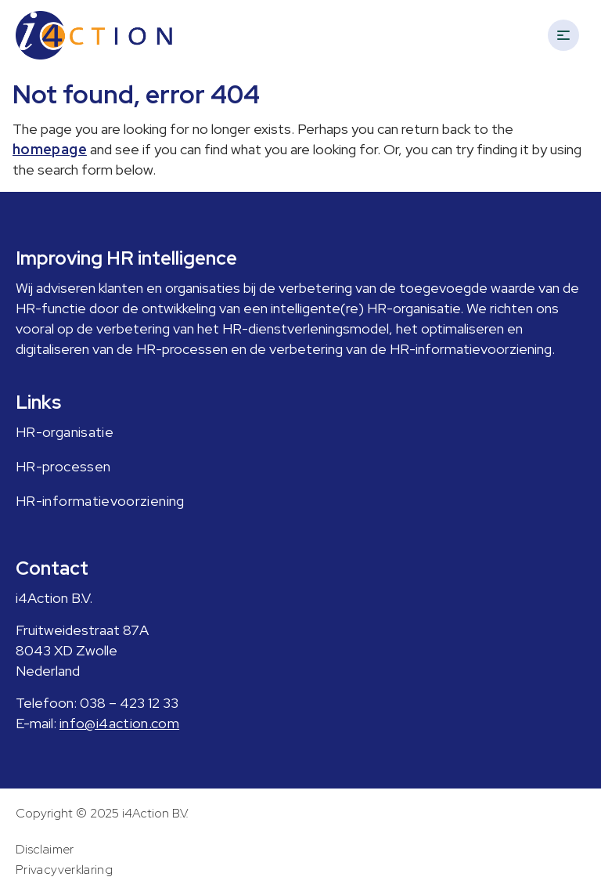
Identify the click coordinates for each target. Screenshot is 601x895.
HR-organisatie (64, 432)
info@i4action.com (119, 723)
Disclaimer (45, 849)
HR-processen (63, 466)
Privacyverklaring (64, 869)
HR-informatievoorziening (100, 501)
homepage (50, 149)
